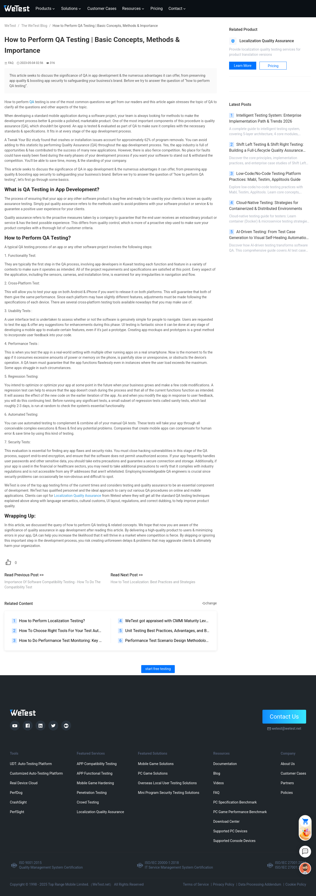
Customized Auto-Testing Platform (36, 773)
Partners (287, 783)
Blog (216, 773)
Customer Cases (293, 773)
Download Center (226, 821)
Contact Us (284, 716)
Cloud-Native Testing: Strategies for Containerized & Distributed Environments (265, 205)
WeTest (10, 26)
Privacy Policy (223, 884)
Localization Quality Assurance (100, 812)
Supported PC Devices (230, 831)
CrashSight (18, 802)
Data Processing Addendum (259, 884)
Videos (218, 783)
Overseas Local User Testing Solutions (167, 783)
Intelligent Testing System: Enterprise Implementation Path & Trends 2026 (265, 118)
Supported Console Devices (234, 841)
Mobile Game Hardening (95, 783)
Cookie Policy (295, 884)
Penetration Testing (92, 793)
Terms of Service (196, 884)
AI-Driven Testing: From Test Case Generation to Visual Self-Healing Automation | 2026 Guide (269, 235)
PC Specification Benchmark (235, 802)
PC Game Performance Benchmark (240, 812)
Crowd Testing (88, 802)
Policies (287, 793)
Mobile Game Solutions (156, 764)
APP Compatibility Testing (97, 764)
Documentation (225, 764)
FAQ (216, 793)
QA (31, 102)
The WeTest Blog (34, 26)
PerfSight (17, 812)
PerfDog (16, 793)
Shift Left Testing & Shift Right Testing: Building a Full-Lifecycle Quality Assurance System (266, 147)
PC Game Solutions (153, 773)
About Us (288, 764)
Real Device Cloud (24, 783)
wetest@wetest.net (286, 728)
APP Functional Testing (94, 773)
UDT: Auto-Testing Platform (31, 764)
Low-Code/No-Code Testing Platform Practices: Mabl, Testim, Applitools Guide (265, 176)
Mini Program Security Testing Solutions (168, 793)
